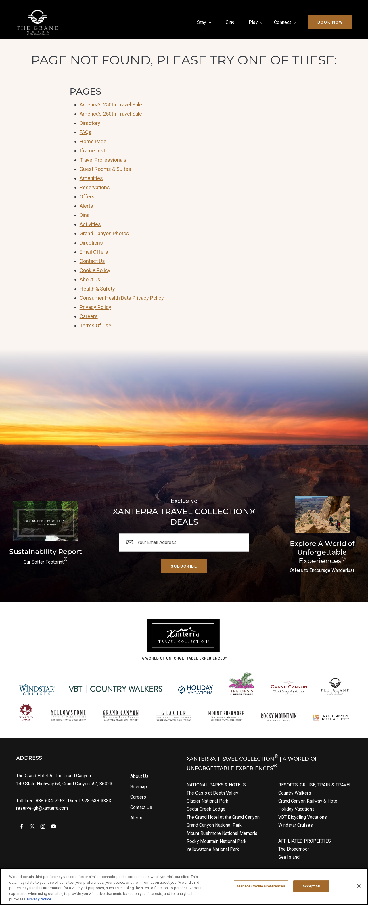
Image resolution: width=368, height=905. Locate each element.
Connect (282, 22)
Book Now (330, 22)
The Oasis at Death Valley (212, 793)
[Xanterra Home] (37, 22)
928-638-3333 (96, 800)
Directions (91, 243)
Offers (87, 197)
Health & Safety (97, 289)
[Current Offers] (322, 535)
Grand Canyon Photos (104, 233)
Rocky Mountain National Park (216, 841)
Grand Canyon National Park (214, 825)
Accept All (311, 886)
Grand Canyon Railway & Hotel (308, 801)
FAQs (85, 132)
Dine (230, 22)
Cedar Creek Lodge (206, 809)
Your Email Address (157, 542)
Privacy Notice (39, 899)
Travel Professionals (103, 160)
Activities (90, 224)
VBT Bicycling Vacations (302, 817)
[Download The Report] (45, 533)
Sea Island (289, 857)
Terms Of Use (95, 325)
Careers (89, 316)
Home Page (93, 141)
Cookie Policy (95, 270)
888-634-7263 (50, 800)
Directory (90, 123)
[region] (184, 886)
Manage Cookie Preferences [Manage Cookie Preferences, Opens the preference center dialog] (261, 886)
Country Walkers (294, 793)
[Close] (358, 886)
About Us (90, 279)
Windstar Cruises (295, 825)
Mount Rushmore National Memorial (222, 833)
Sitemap (138, 786)
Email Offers (94, 252)
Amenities (91, 178)
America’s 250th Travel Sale (111, 105)
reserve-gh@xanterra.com (42, 808)
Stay (201, 22)
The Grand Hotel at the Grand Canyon (223, 817)
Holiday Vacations (296, 809)
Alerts (86, 206)
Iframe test (92, 151)
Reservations (95, 187)
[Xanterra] (184, 639)
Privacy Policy (95, 307)
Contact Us (92, 261)
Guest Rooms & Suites (105, 169)
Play (253, 22)
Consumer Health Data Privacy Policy (122, 298)
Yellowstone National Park (213, 849)
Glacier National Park (207, 801)
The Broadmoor (293, 849)
